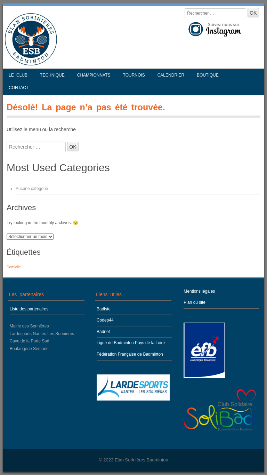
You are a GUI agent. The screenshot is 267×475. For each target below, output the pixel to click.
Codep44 (105, 320)
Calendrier (170, 75)
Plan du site (194, 302)
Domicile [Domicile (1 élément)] (14, 267)
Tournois (134, 75)
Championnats (94, 75)
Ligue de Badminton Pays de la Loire (131, 342)
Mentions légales (199, 291)
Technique (52, 75)
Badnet (103, 331)
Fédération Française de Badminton (130, 354)
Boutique (208, 75)
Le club (18, 75)
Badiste (104, 309)
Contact (19, 87)
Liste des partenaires (29, 309)
